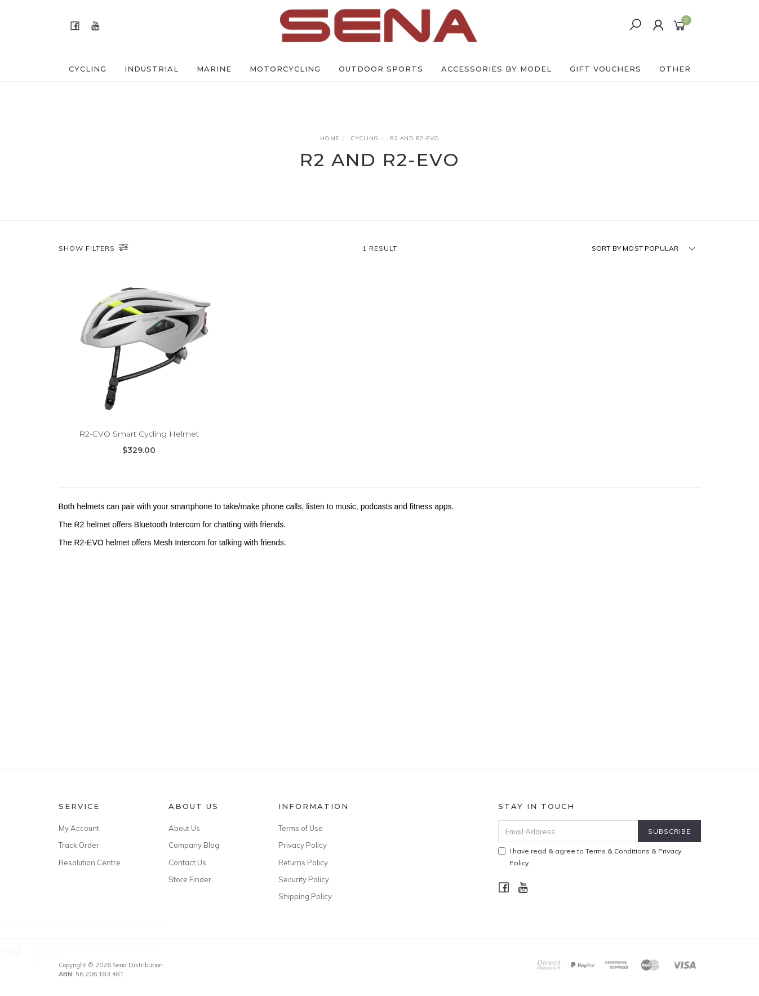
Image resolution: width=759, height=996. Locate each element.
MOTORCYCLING (285, 68)
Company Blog (193, 845)
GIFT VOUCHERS (605, 68)
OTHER (675, 68)
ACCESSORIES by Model (496, 68)
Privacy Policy (302, 845)
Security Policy (303, 879)
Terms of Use (300, 828)
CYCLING (87, 68)
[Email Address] (568, 831)
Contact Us (187, 862)
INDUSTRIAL (152, 68)
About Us (184, 828)
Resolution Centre (90, 862)
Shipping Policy (305, 896)
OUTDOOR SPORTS (381, 68)
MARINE (214, 68)
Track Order (79, 845)
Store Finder (189, 879)
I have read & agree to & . (589, 857)
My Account (79, 828)
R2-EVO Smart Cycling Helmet (139, 434)
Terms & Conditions (617, 851)
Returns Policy (303, 862)
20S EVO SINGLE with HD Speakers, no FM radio (108, 949)
